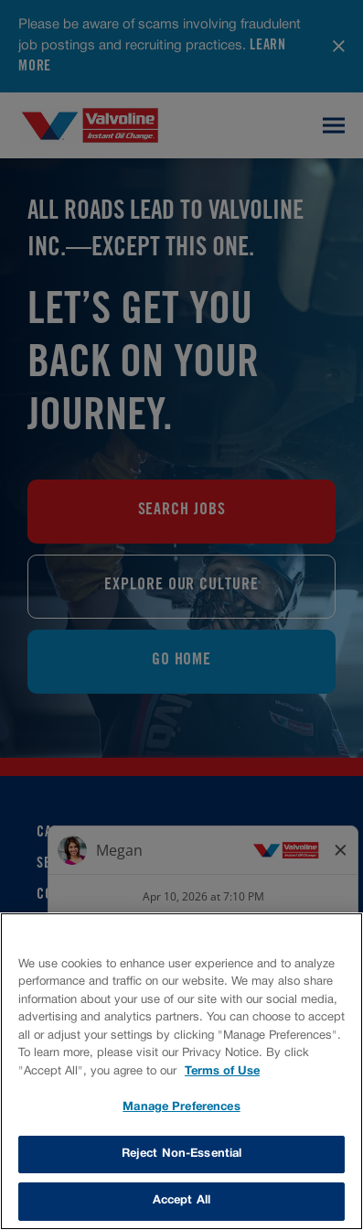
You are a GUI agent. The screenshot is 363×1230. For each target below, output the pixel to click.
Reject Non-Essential (182, 1154)
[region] (181, 1071)
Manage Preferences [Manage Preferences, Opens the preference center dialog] (181, 1107)
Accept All (181, 1200)
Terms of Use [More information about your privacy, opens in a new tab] (222, 1071)
